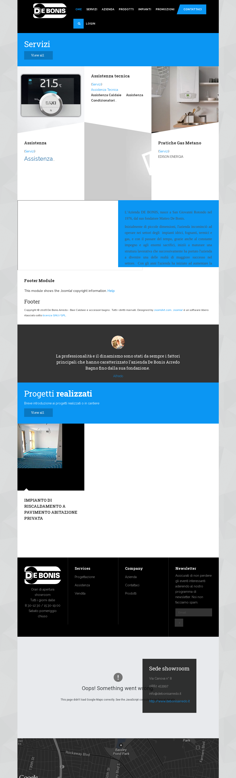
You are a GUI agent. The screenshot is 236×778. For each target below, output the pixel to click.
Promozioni (165, 9)
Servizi (91, 9)
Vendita (80, 607)
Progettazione (85, 590)
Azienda (108, 9)
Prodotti (126, 9)
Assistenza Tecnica (104, 90)
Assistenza (35, 143)
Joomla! (178, 310)
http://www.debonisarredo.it (169, 714)
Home (77, 9)
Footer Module (39, 280)
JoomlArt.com (162, 310)
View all (40, 55)
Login (90, 23)
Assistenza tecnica (110, 76)
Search (81, 25)
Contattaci (192, 9)
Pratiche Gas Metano (179, 143)
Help (111, 291)
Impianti (144, 9)
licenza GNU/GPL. (54, 315)
